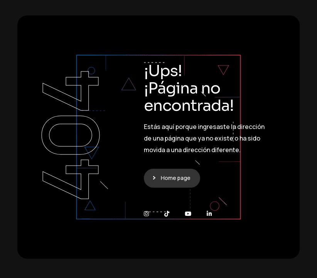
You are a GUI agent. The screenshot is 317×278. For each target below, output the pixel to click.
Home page (176, 177)
